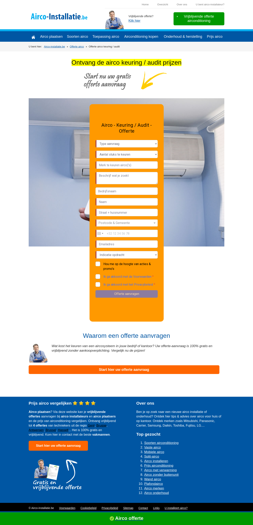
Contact (143, 508)
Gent (91, 425)
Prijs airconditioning (158, 465)
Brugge (101, 425)
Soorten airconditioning (161, 443)
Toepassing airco (106, 37)
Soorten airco (77, 37)
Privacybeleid (110, 508)
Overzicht (162, 4)
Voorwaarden (67, 508)
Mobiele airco (154, 452)
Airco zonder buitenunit (161, 475)
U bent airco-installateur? (210, 4)
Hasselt (63, 430)
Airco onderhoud (156, 493)
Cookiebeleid (88, 508)
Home (145, 4)
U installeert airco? (176, 508)
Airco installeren (156, 461)
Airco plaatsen (51, 37)
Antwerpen (36, 430)
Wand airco (152, 479)
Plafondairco (153, 484)
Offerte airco (77, 46)
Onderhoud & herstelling (183, 37)
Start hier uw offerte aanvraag (124, 370)
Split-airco (151, 456)
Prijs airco (215, 37)
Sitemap (128, 508)
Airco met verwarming (160, 470)
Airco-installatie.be (54, 46)
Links (156, 508)
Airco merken (154, 488)
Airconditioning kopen (141, 37)
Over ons (182, 4)
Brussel (50, 430)
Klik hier (134, 21)
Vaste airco (152, 447)
